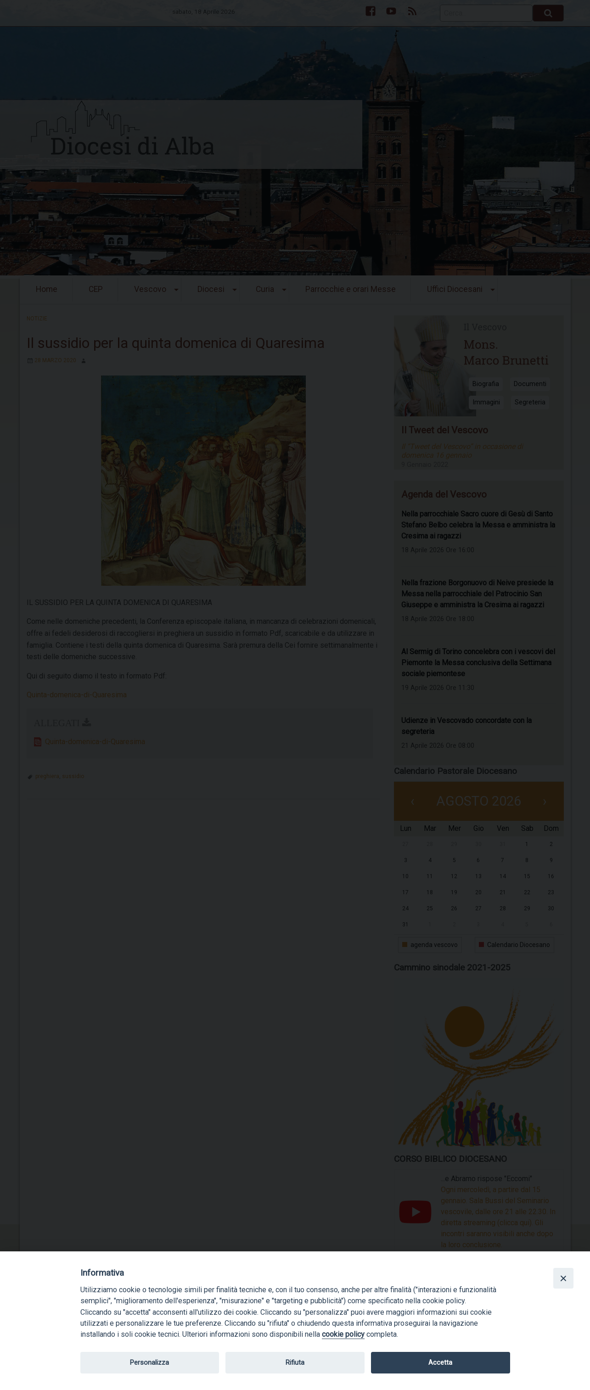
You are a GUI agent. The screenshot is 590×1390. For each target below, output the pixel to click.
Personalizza (149, 1362)
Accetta (440, 1362)
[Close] (563, 1278)
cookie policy (343, 1334)
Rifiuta (295, 1362)
